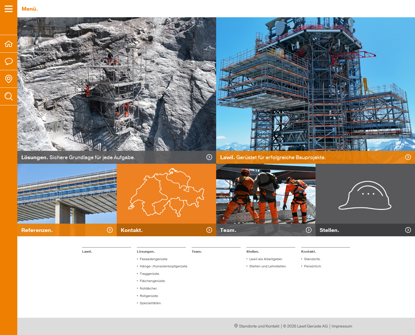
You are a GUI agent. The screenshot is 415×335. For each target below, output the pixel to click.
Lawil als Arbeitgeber (265, 259)
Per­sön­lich (312, 266)
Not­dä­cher (148, 288)
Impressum (342, 326)
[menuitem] (8, 44)
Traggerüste (149, 273)
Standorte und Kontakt (257, 326)
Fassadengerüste (153, 259)
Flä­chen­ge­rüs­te (152, 281)
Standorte (312, 259)
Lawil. (87, 251)
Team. (197, 251)
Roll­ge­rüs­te (149, 296)
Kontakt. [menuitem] (308, 251)
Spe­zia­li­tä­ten (150, 303)
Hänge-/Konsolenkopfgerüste (163, 266)
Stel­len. (252, 251)
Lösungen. (146, 251)
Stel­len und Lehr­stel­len (267, 266)
